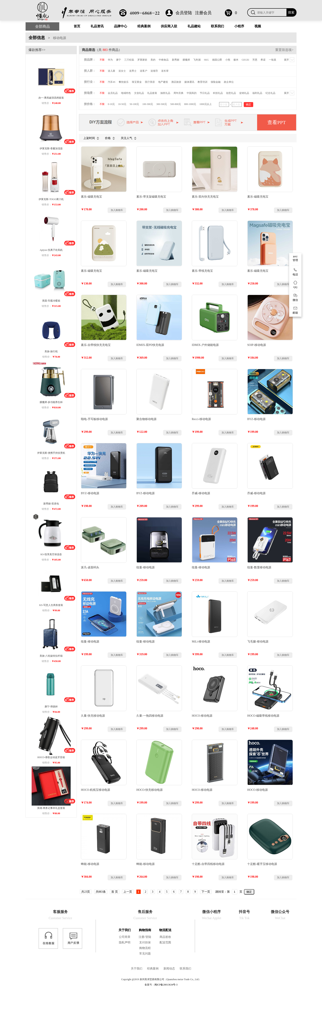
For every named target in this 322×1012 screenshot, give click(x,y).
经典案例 (144, 26)
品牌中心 (120, 26)
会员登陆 (184, 12)
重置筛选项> (284, 50)
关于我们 (124, 930)
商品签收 (165, 936)
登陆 (148, 936)
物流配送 (165, 930)
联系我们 (217, 26)
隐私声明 (124, 942)
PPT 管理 (295, 258)
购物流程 (145, 948)
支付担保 (145, 942)
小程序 (239, 26)
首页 (77, 26)
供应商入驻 (169, 26)
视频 (257, 26)
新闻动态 (169, 968)
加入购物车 (117, 210)
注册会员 (203, 12)
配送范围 (165, 942)
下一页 (205, 891)
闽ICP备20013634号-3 (166, 984)
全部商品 (42, 26)
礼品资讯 (97, 26)
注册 (141, 936)
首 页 (114, 891)
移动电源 (59, 38)
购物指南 (145, 930)
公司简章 (124, 936)
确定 (249, 891)
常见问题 (145, 953)
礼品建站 (194, 26)
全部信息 (37, 37)
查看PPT (276, 122)
